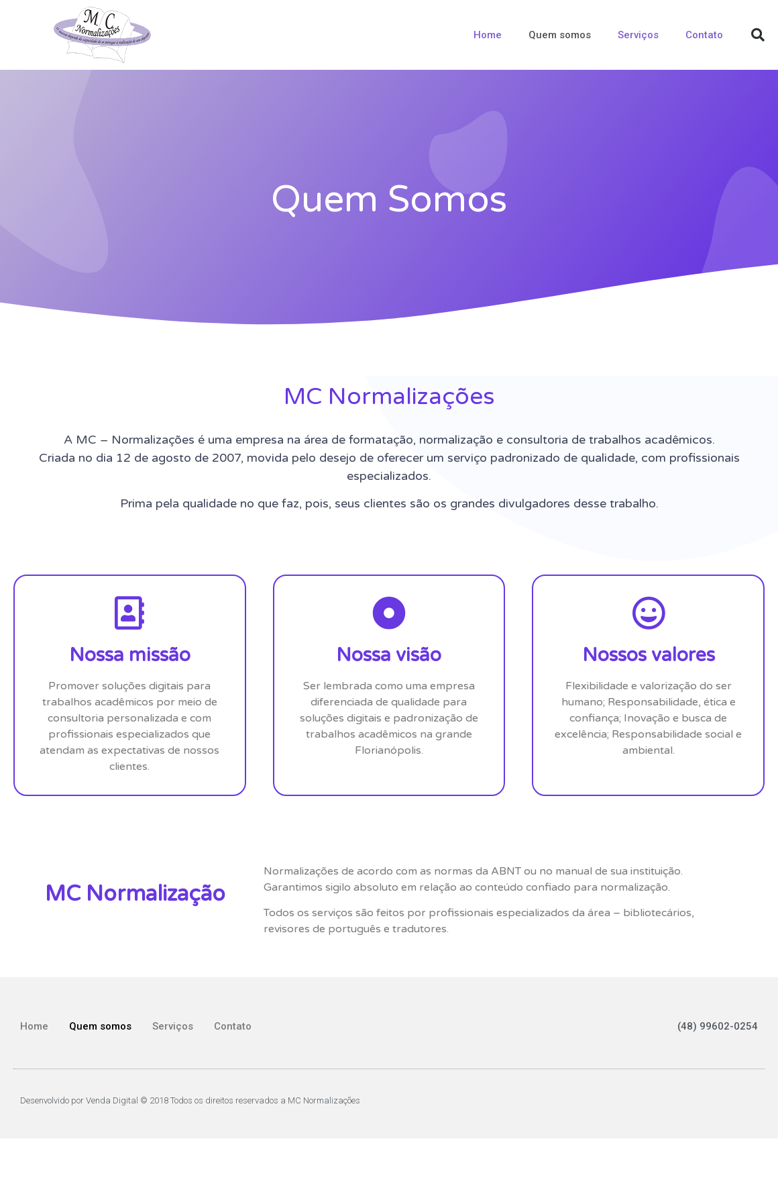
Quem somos (560, 35)
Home (488, 35)
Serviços (638, 35)
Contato (704, 35)
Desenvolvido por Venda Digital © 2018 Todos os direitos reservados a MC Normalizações (190, 1100)
